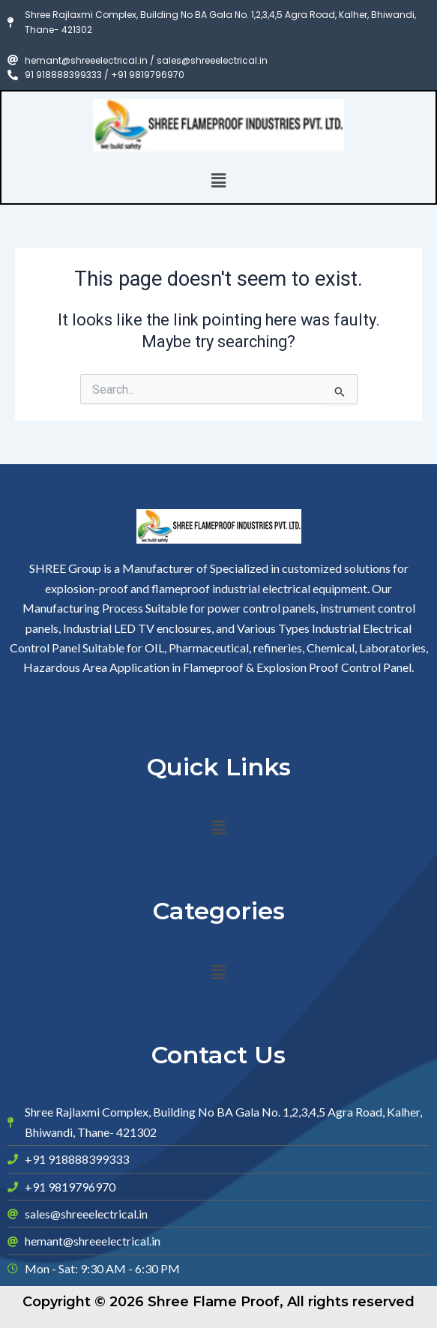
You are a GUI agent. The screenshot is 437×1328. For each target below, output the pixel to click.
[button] (218, 180)
